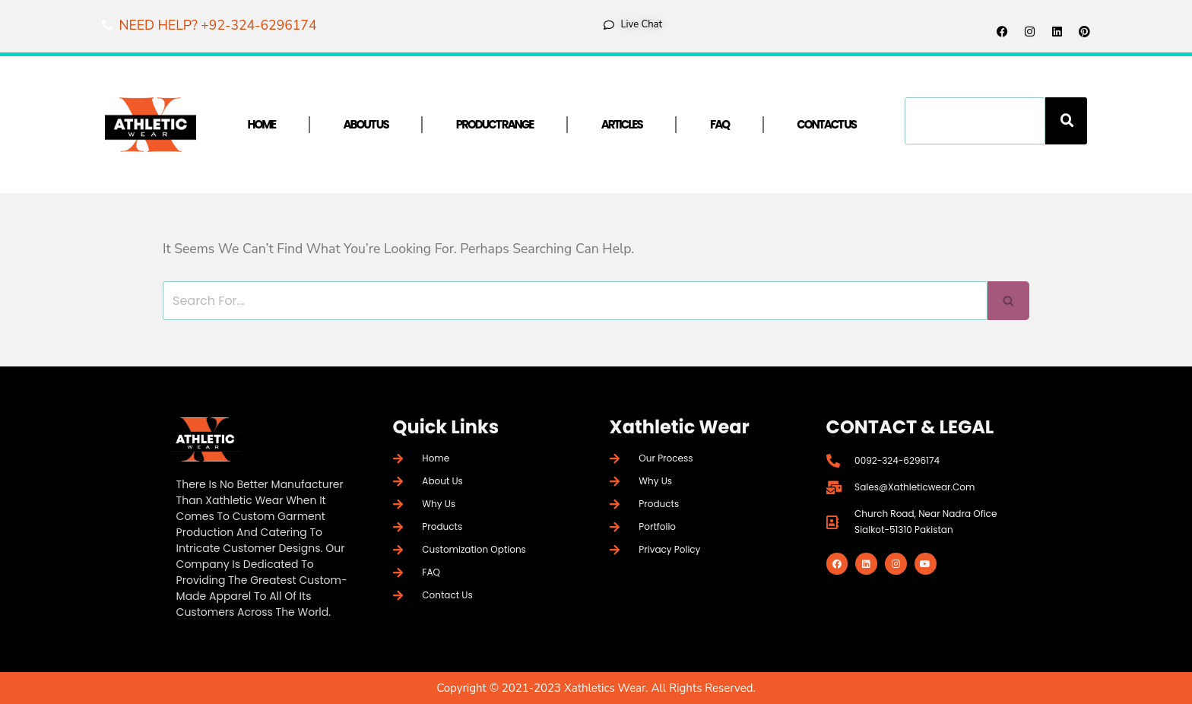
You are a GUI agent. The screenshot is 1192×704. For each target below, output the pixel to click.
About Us (365, 124)
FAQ (719, 124)
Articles (621, 124)
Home (262, 124)
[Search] (1066, 120)
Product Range (495, 124)
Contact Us (826, 124)
